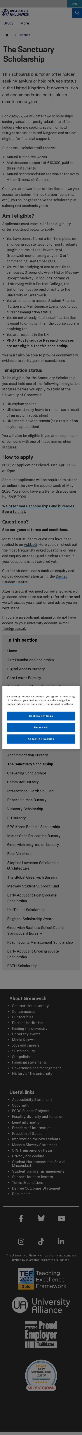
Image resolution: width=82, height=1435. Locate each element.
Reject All (41, 727)
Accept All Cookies (41, 738)
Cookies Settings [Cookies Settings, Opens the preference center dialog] (41, 716)
